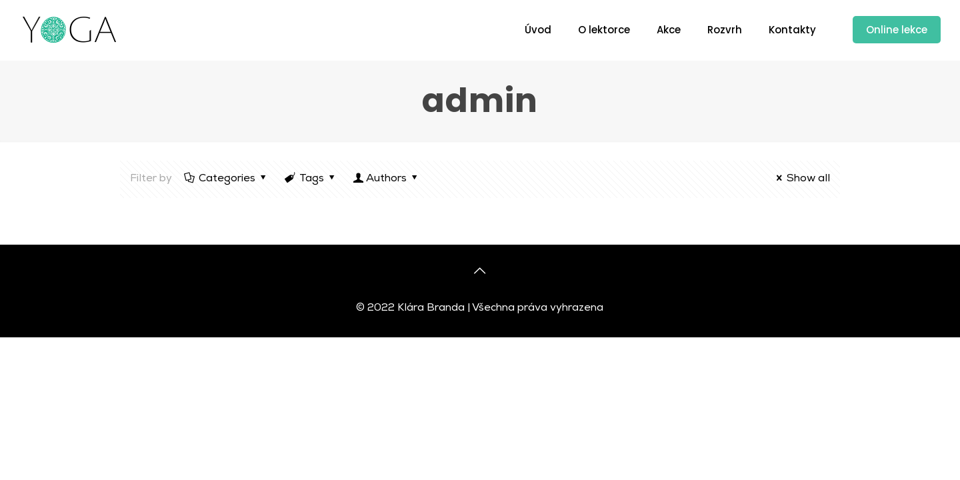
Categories (226, 179)
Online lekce (896, 30)
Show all (801, 179)
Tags (311, 179)
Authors (386, 179)
